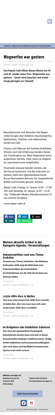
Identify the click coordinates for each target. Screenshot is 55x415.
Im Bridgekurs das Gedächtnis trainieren (26, 327)
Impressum (43, 409)
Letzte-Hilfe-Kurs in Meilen (19, 296)
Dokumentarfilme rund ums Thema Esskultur (23, 256)
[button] (49, 21)
